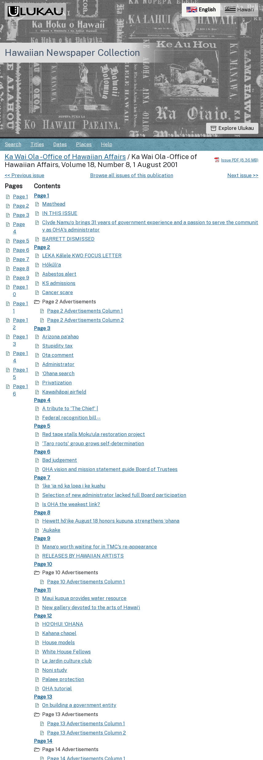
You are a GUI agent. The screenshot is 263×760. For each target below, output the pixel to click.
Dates (60, 144)
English (203, 11)
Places (84, 144)
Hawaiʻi (239, 10)
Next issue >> (242, 175)
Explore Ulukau (232, 128)
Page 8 (21, 268)
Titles (37, 144)
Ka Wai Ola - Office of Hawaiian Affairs (65, 157)
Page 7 (21, 259)
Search (13, 144)
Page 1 (20, 197)
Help (106, 144)
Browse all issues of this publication (131, 175)
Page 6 (21, 250)
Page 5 (21, 241)
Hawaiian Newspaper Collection (72, 52)
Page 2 (21, 206)
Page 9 (21, 278)
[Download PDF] (236, 160)
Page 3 (21, 215)
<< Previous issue (24, 175)
